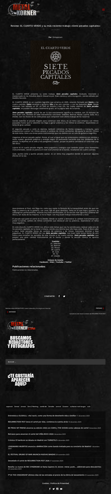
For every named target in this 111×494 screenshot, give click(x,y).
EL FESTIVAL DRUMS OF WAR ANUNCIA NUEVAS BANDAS (32, 454)
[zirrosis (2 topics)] (23, 406)
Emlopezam (57, 37)
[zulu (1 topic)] (89, 406)
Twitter (68, 261)
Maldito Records (19, 97)
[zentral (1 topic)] (58, 406)
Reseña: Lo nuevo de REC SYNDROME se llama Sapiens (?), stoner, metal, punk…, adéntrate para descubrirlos (54, 466)
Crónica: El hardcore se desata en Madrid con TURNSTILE (32, 440)
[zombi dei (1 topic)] (43, 406)
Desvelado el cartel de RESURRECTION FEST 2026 (28, 460)
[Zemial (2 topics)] (17, 406)
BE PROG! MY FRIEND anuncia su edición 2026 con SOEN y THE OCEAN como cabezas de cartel (48, 427)
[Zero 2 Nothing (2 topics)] (33, 406)
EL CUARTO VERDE (20, 93)
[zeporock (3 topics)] (9, 406)
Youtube (59, 261)
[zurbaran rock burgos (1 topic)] (77, 406)
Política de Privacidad (59, 483)
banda (77, 108)
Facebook (44, 261)
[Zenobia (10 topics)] (51, 406)
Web (52, 261)
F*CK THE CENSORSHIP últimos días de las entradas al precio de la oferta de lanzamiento (46, 474)
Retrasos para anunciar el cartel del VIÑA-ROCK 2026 (30, 433)
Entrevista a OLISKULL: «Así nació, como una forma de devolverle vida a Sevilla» (42, 415)
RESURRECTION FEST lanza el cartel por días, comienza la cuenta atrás (38, 421)
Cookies (45, 483)
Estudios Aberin (35, 95)
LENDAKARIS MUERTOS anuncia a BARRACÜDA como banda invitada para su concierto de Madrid (49, 446)
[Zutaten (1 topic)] (65, 406)
